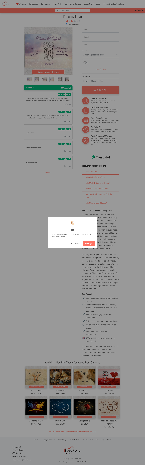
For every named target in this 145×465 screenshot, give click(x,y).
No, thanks (75, 243)
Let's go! (88, 243)
